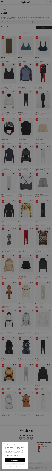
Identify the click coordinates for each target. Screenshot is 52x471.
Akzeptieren (15, 460)
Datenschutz (18, 466)
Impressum (12, 466)
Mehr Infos (15, 463)
